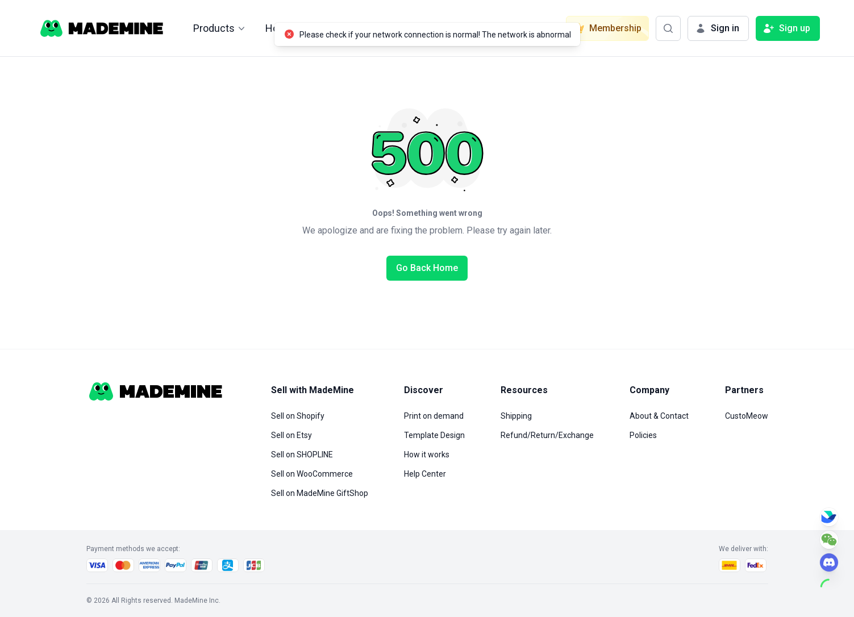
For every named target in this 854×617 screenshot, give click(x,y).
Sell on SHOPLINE (302, 454)
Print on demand (434, 415)
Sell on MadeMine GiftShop (319, 493)
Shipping (516, 415)
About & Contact (659, 415)
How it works (426, 454)
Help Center (425, 473)
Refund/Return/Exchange (547, 435)
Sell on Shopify (297, 415)
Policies (643, 435)
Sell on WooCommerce (312, 473)
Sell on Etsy (291, 435)
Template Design (434, 435)
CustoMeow (746, 415)
